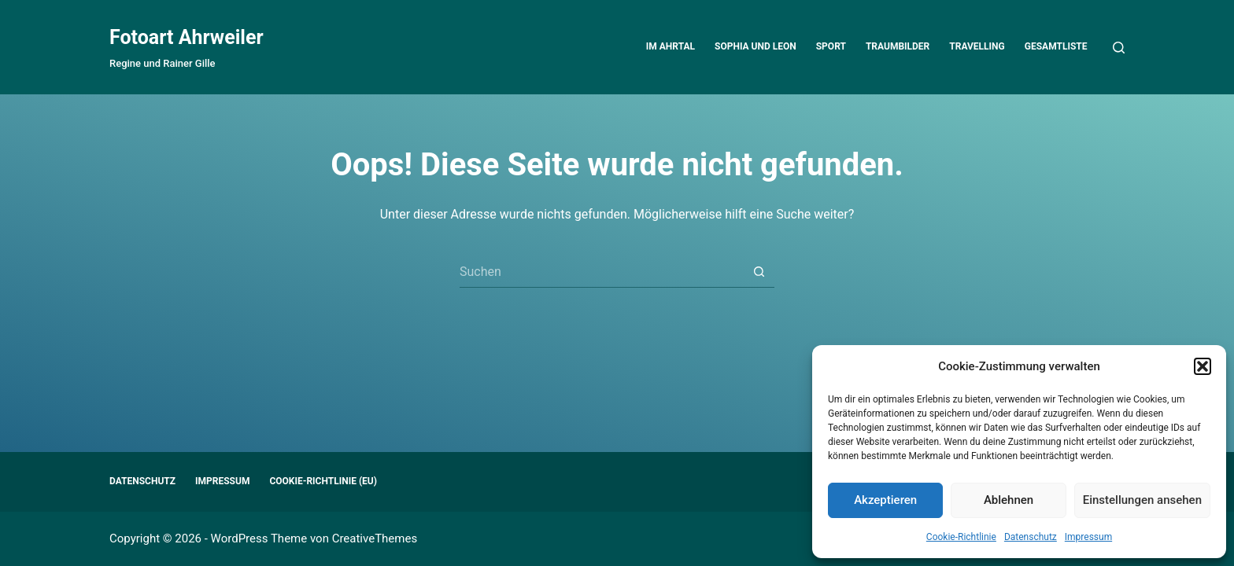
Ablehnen (1008, 500)
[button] (1202, 366)
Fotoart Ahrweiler (186, 37)
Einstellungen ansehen (1142, 500)
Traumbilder (897, 46)
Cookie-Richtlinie (961, 536)
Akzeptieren (885, 500)
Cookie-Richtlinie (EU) (323, 481)
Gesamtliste (1056, 46)
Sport (831, 46)
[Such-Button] (758, 272)
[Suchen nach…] (601, 272)
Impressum (1088, 536)
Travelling (976, 46)
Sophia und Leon (755, 46)
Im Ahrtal (670, 46)
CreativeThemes (375, 538)
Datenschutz (1030, 536)
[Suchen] (1119, 47)
